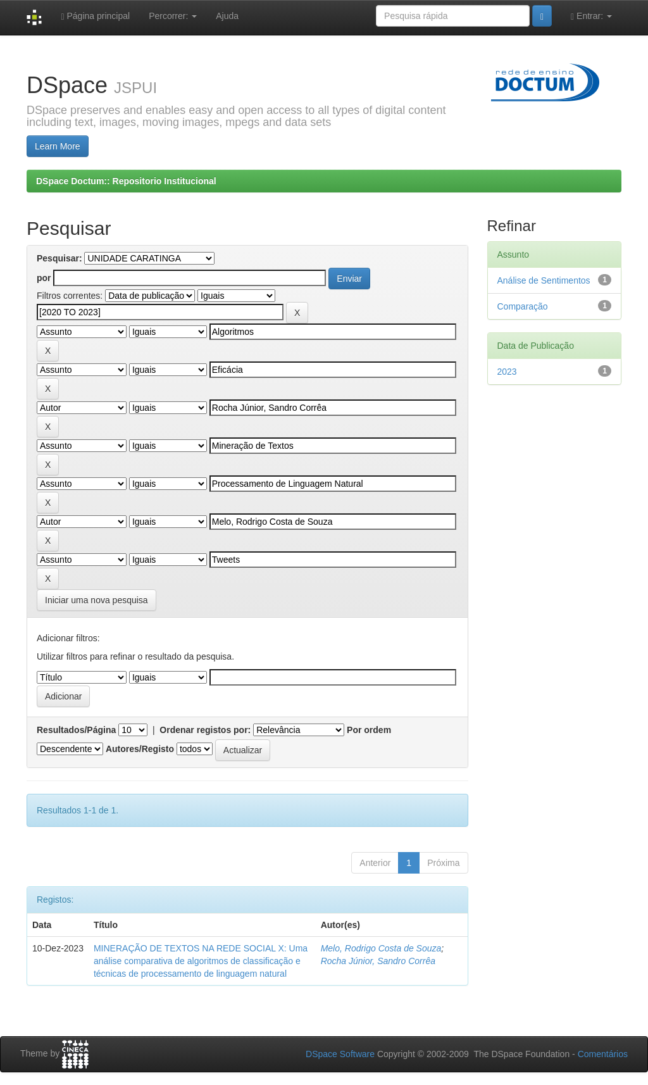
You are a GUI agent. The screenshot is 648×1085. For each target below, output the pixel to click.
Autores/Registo (140, 749)
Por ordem (369, 730)
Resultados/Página (76, 730)
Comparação (522, 306)
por (44, 278)
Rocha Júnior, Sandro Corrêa (378, 961)
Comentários (603, 1054)
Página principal (95, 16)
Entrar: (591, 16)
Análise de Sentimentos (543, 280)
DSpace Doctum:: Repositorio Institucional (126, 181)
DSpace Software (340, 1054)
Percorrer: (173, 16)
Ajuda (227, 16)
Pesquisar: (59, 258)
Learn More (57, 146)
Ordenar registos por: (205, 730)
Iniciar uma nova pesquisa (96, 600)
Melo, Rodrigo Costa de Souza (381, 948)
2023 (507, 372)
